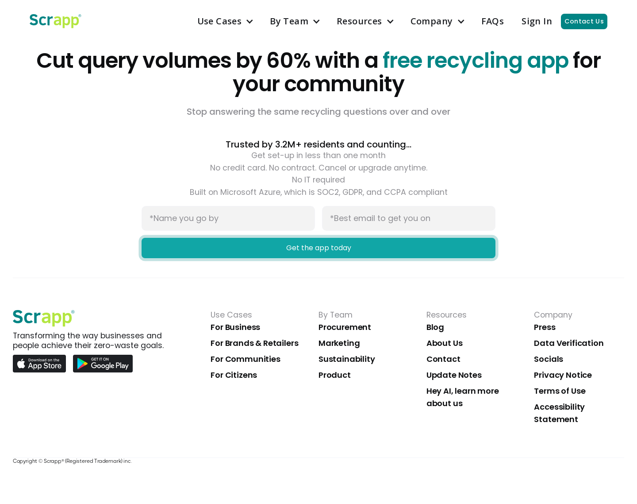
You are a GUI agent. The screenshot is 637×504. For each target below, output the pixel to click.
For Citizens (234, 374)
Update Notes (454, 374)
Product (334, 374)
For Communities (245, 358)
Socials (548, 358)
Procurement (344, 327)
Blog (435, 327)
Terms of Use (559, 390)
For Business (235, 327)
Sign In (537, 21)
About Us (444, 343)
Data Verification (568, 343)
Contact (443, 358)
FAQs (492, 21)
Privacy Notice (563, 374)
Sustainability (346, 358)
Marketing (339, 343)
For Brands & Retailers (254, 343)
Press (544, 327)
